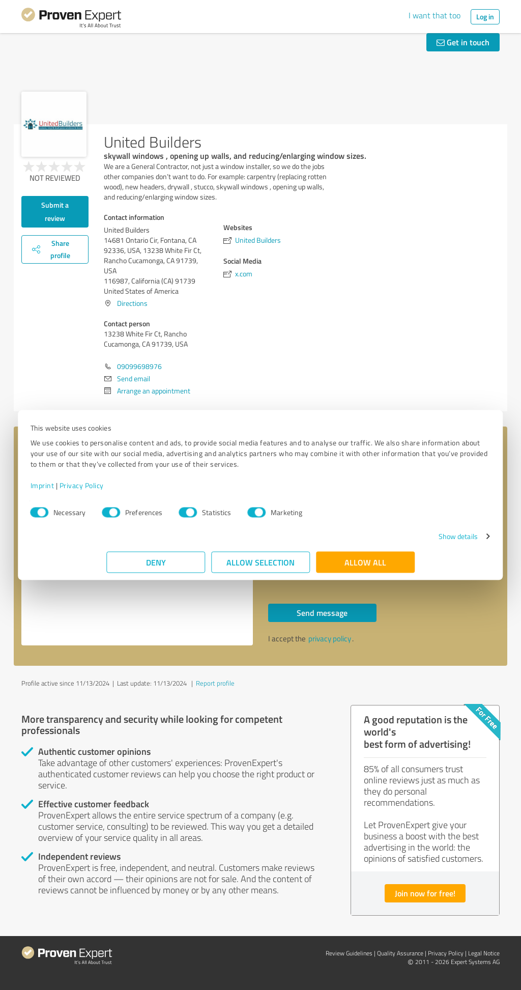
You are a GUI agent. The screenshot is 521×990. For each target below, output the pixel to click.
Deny (156, 567)
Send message (322, 612)
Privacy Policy (157, 490)
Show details (381, 541)
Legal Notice (484, 953)
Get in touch (463, 42)
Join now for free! (425, 893)
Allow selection (260, 567)
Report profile (215, 683)
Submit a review (55, 211)
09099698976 (139, 366)
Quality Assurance (400, 953)
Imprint (118, 490)
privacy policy (329, 638)
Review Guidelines (349, 953)
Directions (132, 303)
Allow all (365, 567)
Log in (485, 16)
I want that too (434, 15)
